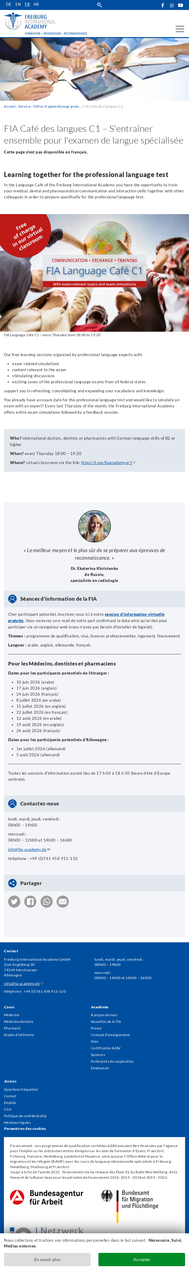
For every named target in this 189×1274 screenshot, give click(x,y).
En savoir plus (47, 1259)
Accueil (10, 106)
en (19, 5)
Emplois (11, 1101)
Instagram (171, 5)
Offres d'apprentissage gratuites (62, 106)
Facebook (162, 5)
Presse (96, 1023)
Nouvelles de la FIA (107, 1016)
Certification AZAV (107, 1044)
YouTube (180, 5)
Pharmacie (13, 1023)
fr (27, 5)
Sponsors (99, 1051)
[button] (14, 900)
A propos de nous (105, 1009)
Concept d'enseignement (112, 1030)
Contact (11, 1094)
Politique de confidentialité (27, 1115)
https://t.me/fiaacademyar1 (109, 462)
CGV (8, 1108)
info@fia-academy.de (29, 848)
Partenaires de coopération (114, 1058)
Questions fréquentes (22, 1087)
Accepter (142, 1259)
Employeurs (101, 1065)
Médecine (12, 1009)
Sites (95, 1037)
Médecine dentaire (20, 1016)
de (9, 5)
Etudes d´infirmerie (20, 1030)
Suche (100, 5)
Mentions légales (18, 1122)
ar (37, 5)
